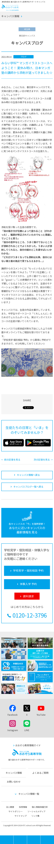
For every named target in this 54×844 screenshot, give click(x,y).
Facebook (12, 714)
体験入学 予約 (34, 839)
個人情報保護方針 (40, 807)
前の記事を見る (12, 459)
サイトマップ (21, 815)
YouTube (41, 714)
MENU (13, 836)
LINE (26, 730)
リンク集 (35, 815)
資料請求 (47, 839)
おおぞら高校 (10, 9)
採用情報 (23, 807)
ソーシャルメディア (37, 811)
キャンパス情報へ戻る (28, 475)
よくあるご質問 (40, 772)
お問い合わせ (14, 781)
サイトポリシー (15, 811)
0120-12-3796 (30, 615)
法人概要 (10, 807)
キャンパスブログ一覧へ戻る (28, 486)
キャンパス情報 (10, 16)
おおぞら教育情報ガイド (28, 745)
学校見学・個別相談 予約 (20, 839)
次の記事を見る (42, 459)
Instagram (12, 730)
